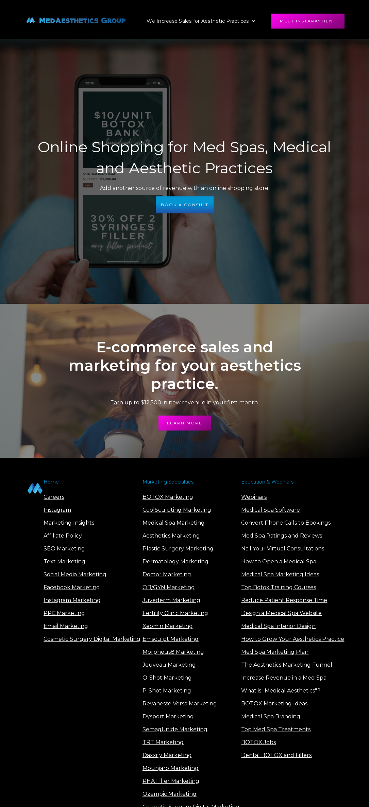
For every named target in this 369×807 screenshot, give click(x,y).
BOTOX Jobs (258, 742)
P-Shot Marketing (166, 690)
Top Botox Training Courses (278, 587)
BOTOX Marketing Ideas (274, 703)
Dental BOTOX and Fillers (276, 755)
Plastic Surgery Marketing (178, 548)
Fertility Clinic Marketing (175, 613)
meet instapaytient (308, 20)
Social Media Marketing (75, 574)
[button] (201, 21)
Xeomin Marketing (167, 626)
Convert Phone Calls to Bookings (286, 523)
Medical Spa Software (270, 510)
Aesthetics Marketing (171, 535)
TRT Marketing (163, 742)
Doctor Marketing (166, 574)
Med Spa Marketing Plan (274, 652)
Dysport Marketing (168, 716)
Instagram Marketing (72, 600)
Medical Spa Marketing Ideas (280, 574)
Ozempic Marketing (169, 794)
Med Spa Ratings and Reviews (281, 535)
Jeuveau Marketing (169, 665)
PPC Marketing (64, 613)
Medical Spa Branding (270, 716)
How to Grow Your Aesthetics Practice (292, 639)
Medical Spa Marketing (173, 523)
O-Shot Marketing (167, 677)
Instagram (57, 510)
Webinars (254, 497)
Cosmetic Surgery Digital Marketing (92, 639)
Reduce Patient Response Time (284, 600)
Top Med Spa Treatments (276, 729)
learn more (184, 422)
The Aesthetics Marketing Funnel (286, 665)
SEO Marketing (64, 548)
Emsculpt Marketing (170, 639)
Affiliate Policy (63, 535)
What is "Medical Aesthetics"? (280, 690)
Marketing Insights (69, 523)
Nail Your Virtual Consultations (282, 548)
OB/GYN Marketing (168, 587)
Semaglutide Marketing (174, 729)
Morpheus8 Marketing (173, 652)
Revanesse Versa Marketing (179, 703)
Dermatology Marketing (175, 561)
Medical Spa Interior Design (278, 626)
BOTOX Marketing (167, 497)
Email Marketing (66, 626)
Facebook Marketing (72, 587)
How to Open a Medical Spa (278, 561)
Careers (54, 497)
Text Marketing (64, 561)
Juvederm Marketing (171, 600)
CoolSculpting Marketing (176, 510)
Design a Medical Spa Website (281, 613)
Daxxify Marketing (167, 755)
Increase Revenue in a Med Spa (283, 677)
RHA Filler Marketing (170, 781)
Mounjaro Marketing (170, 768)
